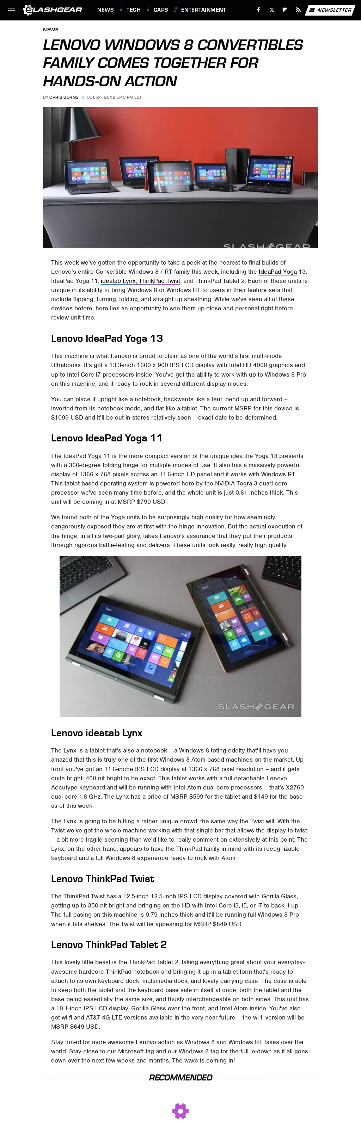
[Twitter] (272, 10)
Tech (134, 10)
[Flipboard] (285, 10)
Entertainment (203, 10)
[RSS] (298, 10)
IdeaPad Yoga (278, 271)
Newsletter (330, 10)
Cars (161, 10)
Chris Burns (64, 97)
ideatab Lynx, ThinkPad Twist (140, 281)
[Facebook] (258, 10)
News (105, 10)
